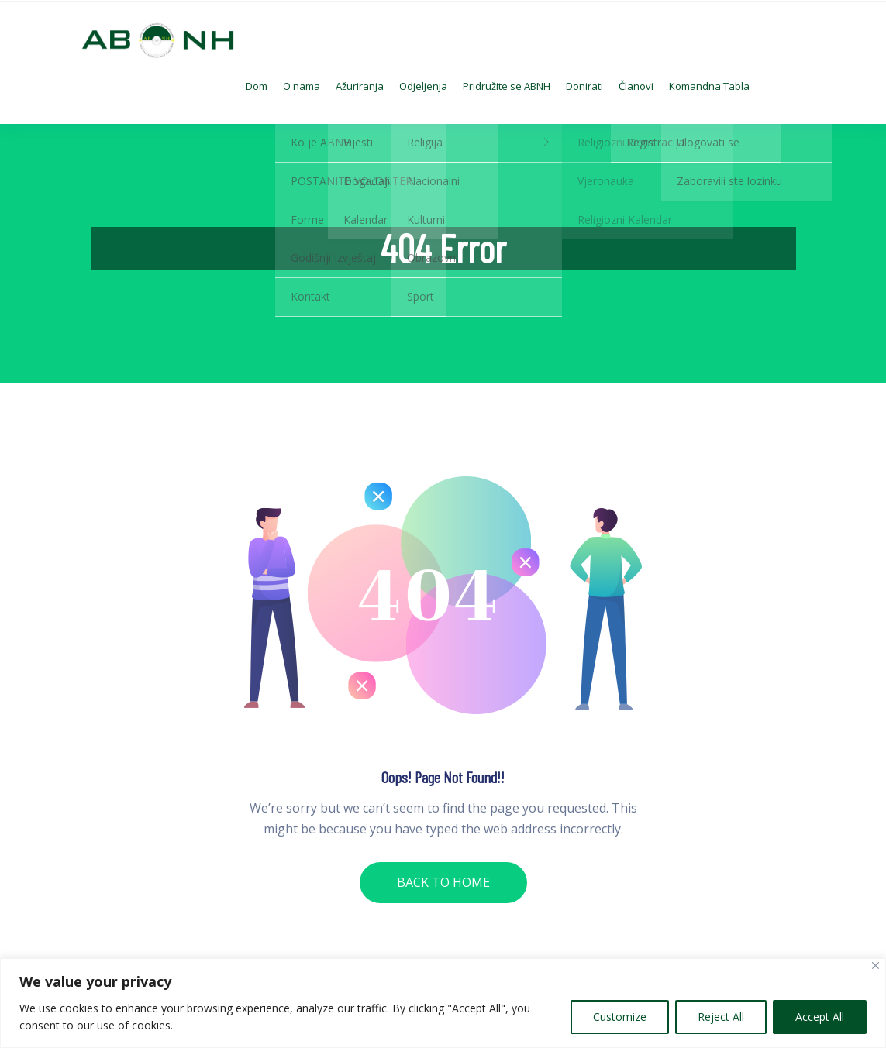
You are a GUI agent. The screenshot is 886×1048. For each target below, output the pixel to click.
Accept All (819, 1016)
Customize (619, 1016)
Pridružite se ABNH (506, 86)
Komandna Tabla (709, 86)
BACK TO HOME (443, 882)
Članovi (636, 86)
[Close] (875, 965)
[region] (443, 1003)
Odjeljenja (423, 86)
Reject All (721, 1016)
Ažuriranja (360, 86)
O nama (301, 86)
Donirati (584, 86)
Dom (256, 86)
